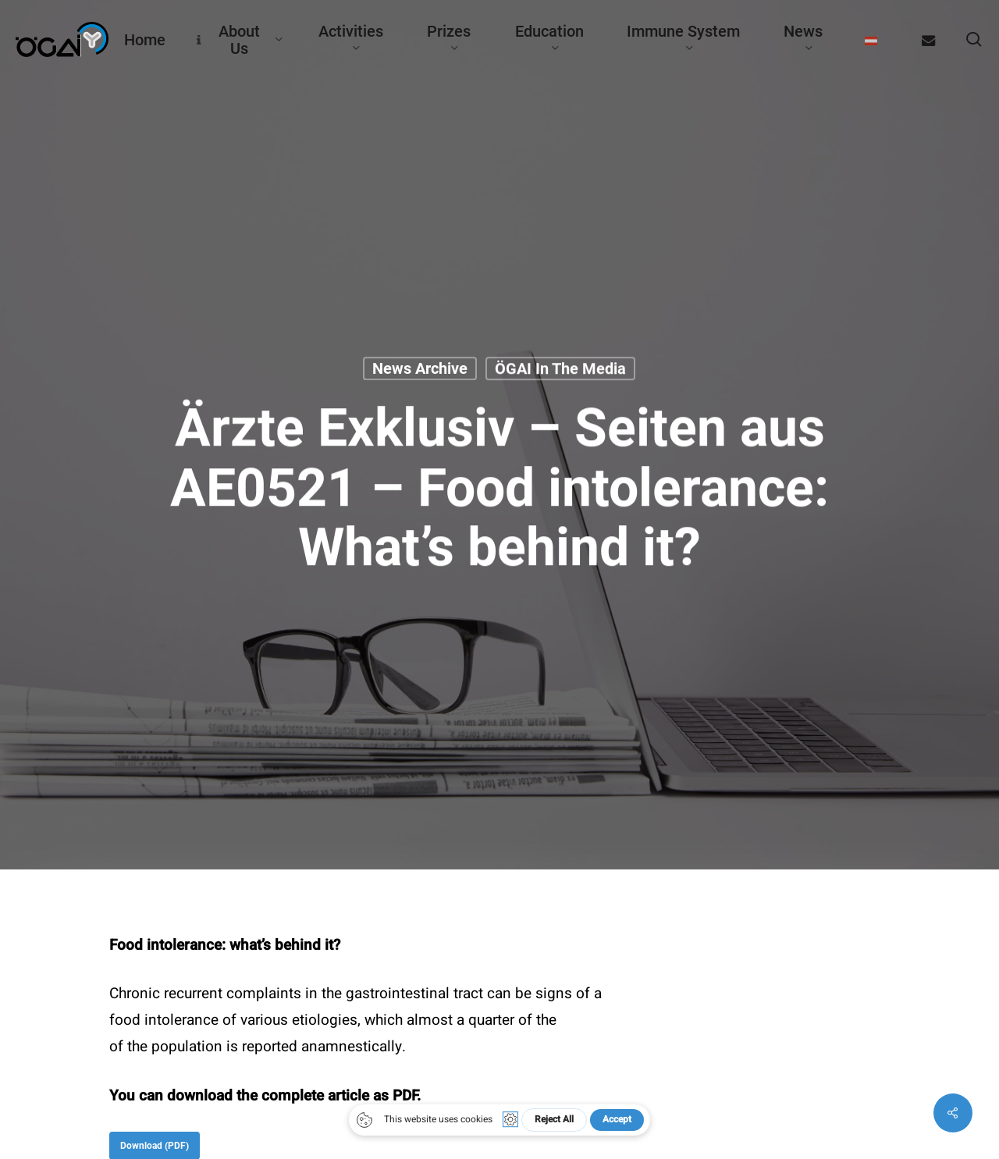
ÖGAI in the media (560, 368)
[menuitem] (871, 39)
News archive (420, 368)
